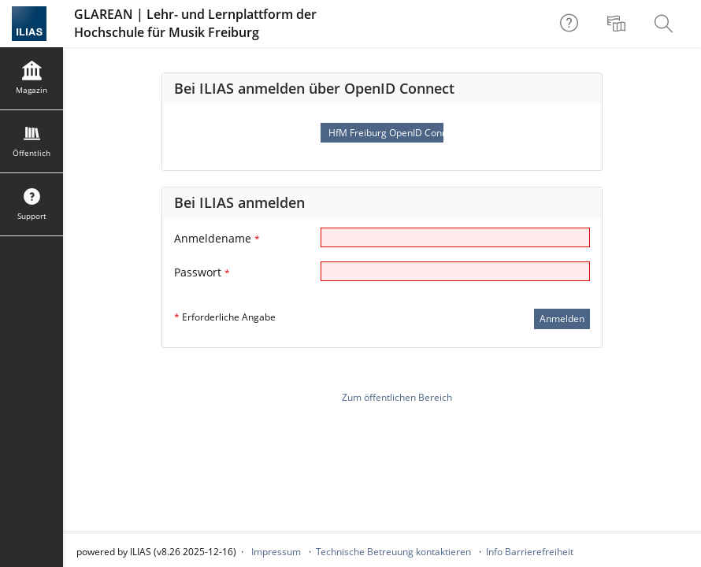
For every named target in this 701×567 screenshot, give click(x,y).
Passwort (202, 272)
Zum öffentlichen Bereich (397, 397)
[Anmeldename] (455, 237)
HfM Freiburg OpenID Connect (385, 132)
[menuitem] (618, 23)
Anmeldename (217, 238)
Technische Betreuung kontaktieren (393, 551)
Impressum (276, 551)
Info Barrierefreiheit (529, 551)
